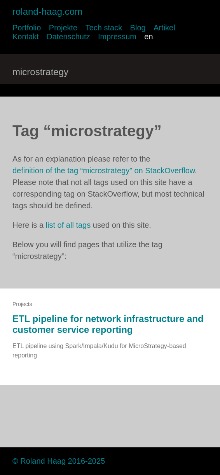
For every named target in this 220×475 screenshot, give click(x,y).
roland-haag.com (47, 11)
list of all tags (68, 225)
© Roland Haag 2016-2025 (58, 461)
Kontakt (25, 36)
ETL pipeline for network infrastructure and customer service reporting (108, 324)
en (148, 36)
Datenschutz (68, 36)
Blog (138, 27)
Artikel (164, 27)
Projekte (63, 27)
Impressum (117, 36)
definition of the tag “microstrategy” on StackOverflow (103, 170)
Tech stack (104, 27)
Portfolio (26, 27)
